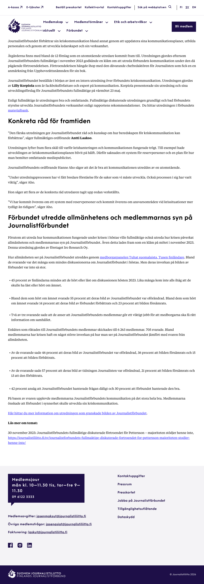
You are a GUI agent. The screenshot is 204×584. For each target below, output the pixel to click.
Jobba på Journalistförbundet (141, 500)
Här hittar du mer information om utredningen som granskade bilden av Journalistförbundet (77, 413)
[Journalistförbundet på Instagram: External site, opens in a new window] (20, 546)
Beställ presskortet (68, 7)
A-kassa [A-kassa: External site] (15, 7)
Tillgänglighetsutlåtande (137, 509)
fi (181, 7)
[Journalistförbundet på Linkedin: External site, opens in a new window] (29, 546)
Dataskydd (126, 517)
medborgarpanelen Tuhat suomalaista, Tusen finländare (142, 257)
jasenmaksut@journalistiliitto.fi (61, 516)
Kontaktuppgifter (119, 7)
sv (187, 7)
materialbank (18, 110)
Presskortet (126, 492)
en (194, 7)
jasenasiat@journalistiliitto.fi (69, 524)
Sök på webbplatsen (155, 7)
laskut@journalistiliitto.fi (47, 532)
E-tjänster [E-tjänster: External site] (35, 7)
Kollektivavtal (94, 7)
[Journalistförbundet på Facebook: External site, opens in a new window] (10, 546)
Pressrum (125, 484)
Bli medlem (184, 26)
